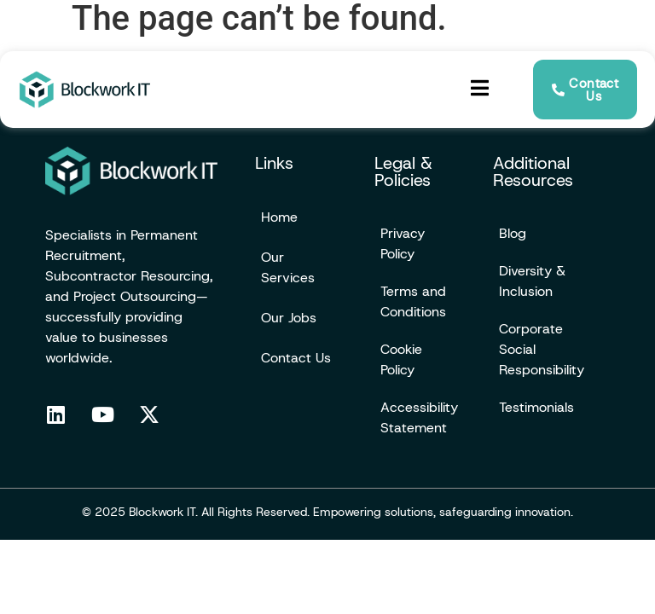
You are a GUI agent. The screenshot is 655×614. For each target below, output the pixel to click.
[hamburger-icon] (480, 89)
